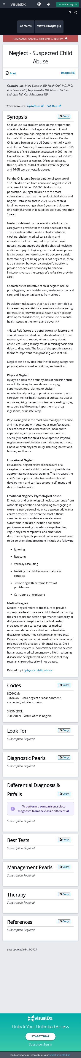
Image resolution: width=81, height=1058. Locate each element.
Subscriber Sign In (40, 1044)
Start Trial (40, 1036)
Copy (65, 116)
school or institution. (60, 1054)
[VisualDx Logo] (19, 4)
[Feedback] (49, 4)
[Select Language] (40, 4)
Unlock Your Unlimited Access (40, 1027)
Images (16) (68, 73)
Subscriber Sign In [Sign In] (68, 4)
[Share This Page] (76, 12)
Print (11, 73)
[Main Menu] (4, 4)
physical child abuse (38, 670)
